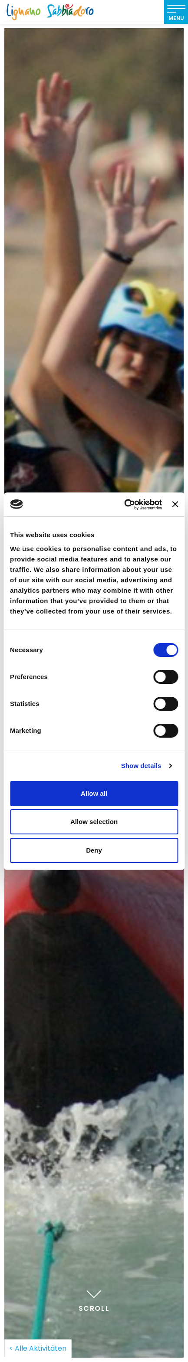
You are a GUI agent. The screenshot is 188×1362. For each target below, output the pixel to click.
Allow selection (94, 821)
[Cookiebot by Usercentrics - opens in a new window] (124, 504)
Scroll (94, 1299)
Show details (141, 765)
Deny (94, 850)
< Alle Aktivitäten (37, 1348)
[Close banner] (175, 504)
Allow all (94, 793)
